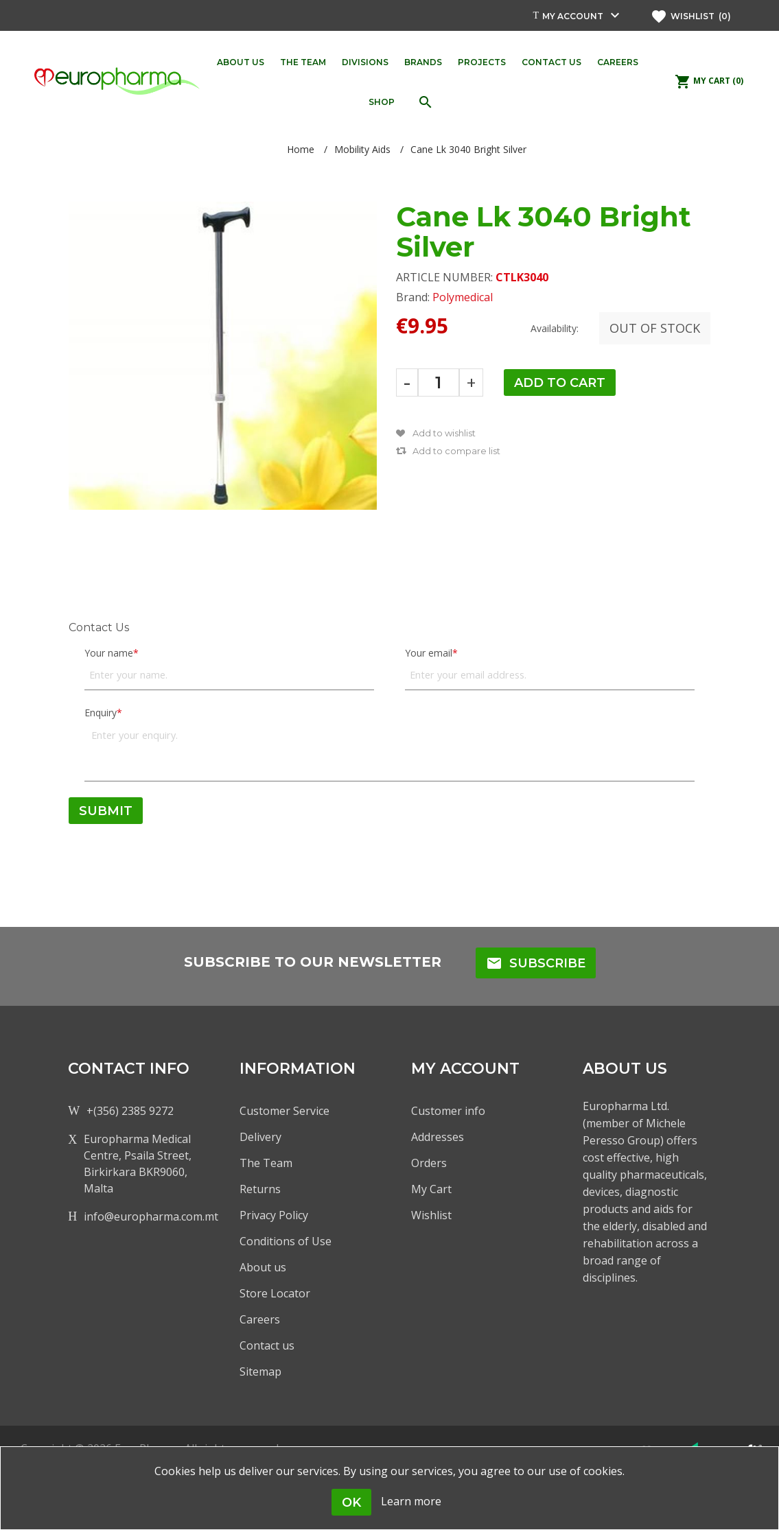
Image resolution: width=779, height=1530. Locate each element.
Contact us (267, 1345)
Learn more (411, 1501)
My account (572, 16)
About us (263, 1267)
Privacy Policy (274, 1215)
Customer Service (284, 1110)
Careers (260, 1319)
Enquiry (100, 712)
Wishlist (431, 1215)
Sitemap (260, 1371)
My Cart (431, 1189)
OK (351, 1502)
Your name (108, 652)
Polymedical (462, 297)
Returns (260, 1189)
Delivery (260, 1136)
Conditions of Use (286, 1241)
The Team (266, 1162)
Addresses (437, 1136)
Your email (428, 652)
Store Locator (275, 1293)
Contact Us (99, 627)
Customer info (448, 1110)
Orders (429, 1162)
